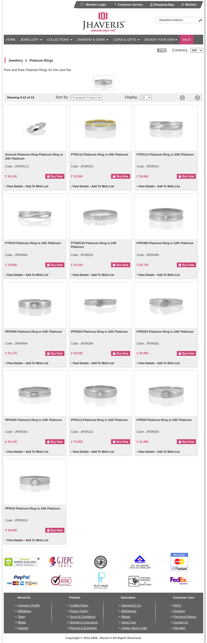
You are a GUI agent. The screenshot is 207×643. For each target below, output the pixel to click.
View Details (15, 186)
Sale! (186, 39)
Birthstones (129, 611)
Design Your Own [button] (160, 39)
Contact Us (180, 622)
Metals (126, 616)
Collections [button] (60, 39)
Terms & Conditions (82, 616)
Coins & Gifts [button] (126, 39)
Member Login (93, 4)
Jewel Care (129, 622)
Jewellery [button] (31, 39)
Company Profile (29, 605)
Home (11, 39)
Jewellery (15, 60)
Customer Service (128, 4)
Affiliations (24, 611)
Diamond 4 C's (131, 605)
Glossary (179, 611)
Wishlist (188, 4)
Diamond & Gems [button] (92, 39)
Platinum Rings (41, 60)
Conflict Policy (79, 605)
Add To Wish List (37, 186)
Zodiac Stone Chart (134, 628)
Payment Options (184, 616)
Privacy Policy (79, 611)
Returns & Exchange (83, 628)
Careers (23, 628)
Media (22, 622)
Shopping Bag (162, 4)
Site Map (179, 628)
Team (21, 616)
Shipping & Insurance (84, 622)
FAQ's (177, 605)
